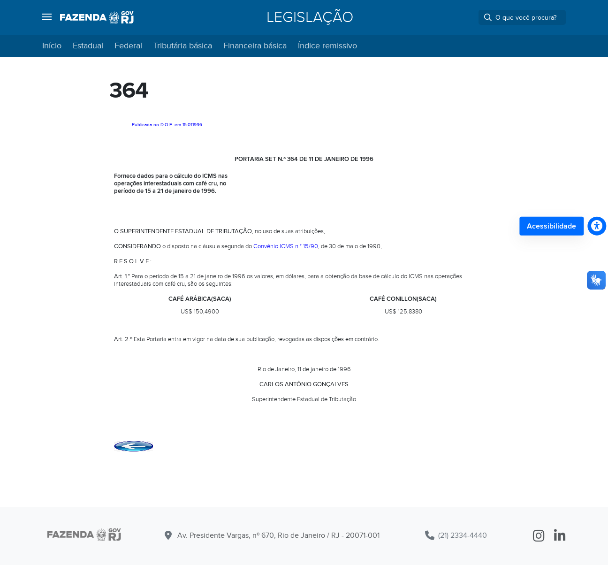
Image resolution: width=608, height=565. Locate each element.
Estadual (88, 46)
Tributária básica (182, 46)
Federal (128, 46)
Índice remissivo (327, 46)
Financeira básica (255, 46)
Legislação (309, 17)
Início (51, 46)
